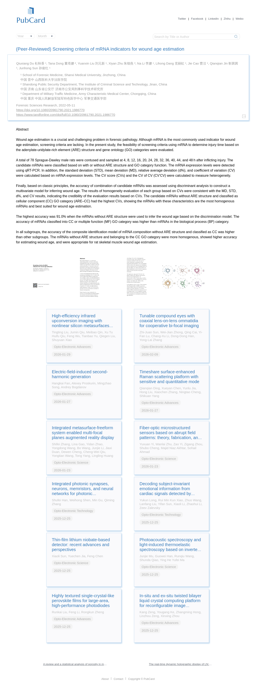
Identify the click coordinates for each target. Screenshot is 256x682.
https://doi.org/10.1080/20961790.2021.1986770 (50, 110)
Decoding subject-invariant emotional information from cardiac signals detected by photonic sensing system (165, 491)
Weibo (240, 18)
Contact (118, 679)
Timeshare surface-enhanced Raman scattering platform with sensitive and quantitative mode (169, 376)
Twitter (182, 18)
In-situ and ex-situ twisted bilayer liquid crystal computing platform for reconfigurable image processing (170, 603)
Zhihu (227, 18)
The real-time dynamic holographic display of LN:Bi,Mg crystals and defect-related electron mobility (181, 664)
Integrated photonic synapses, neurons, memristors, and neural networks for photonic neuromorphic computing (82, 491)
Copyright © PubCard (141, 679)
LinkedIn (213, 18)
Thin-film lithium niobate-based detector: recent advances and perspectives (81, 544)
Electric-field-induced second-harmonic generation (80, 374)
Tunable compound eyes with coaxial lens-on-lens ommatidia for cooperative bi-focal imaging (169, 320)
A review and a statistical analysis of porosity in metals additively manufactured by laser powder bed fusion (75, 664)
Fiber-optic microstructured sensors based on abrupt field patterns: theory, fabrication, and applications (170, 435)
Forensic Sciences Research (36, 105)
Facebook (197, 18)
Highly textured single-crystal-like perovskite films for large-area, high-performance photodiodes (83, 600)
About (105, 679)
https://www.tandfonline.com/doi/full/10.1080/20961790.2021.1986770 (65, 114)
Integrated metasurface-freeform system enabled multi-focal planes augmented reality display (83, 432)
